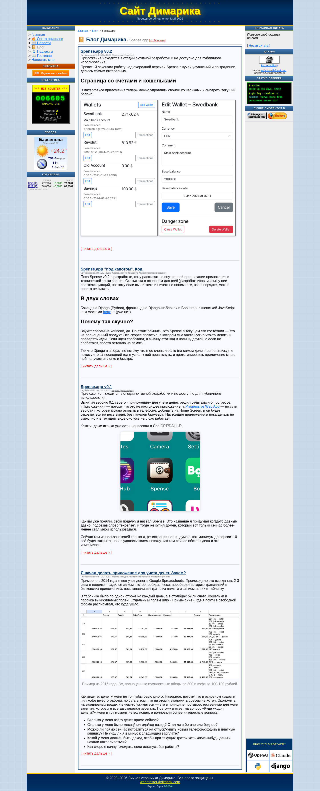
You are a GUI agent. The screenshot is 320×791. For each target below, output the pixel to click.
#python (142, 273)
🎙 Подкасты (42, 51)
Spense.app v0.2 (96, 51)
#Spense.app (117, 55)
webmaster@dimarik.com (273, 70)
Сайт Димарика (160, 11)
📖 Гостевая (42, 56)
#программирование (156, 273)
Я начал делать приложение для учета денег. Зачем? (133, 573)
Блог (95, 30)
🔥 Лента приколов (47, 39)
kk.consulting (269, 65)
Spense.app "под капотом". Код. (112, 269)
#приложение (144, 576)
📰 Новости (41, 43)
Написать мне (43, 60)
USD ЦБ (33, 183)
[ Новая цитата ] (258, 45)
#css (125, 273)
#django (131, 273)
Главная (38, 34)
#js (137, 273)
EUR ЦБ (33, 186)
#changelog (128, 55)
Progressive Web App (202, 406)
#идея (134, 576)
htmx (107, 312)
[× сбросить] (157, 40)
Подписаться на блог (50, 73)
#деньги (127, 576)
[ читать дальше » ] (96, 248)
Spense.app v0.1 (96, 386)
